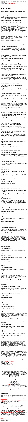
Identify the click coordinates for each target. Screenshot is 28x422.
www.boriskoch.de (10, 361)
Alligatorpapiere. (12, 3)
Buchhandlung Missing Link (14, 376)
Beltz (11, 363)
